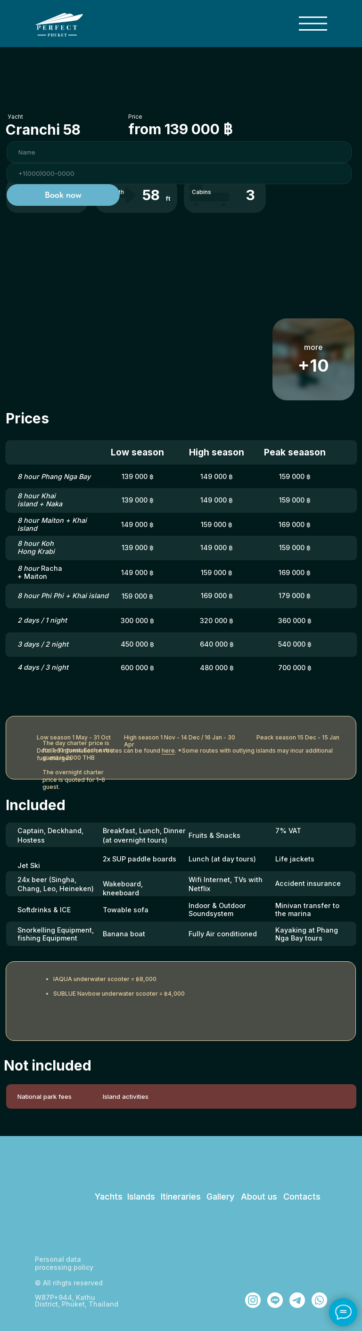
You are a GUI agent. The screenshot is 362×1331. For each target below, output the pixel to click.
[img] (313, 23)
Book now (63, 194)
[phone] (179, 174)
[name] (179, 152)
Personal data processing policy (64, 1263)
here (168, 750)
